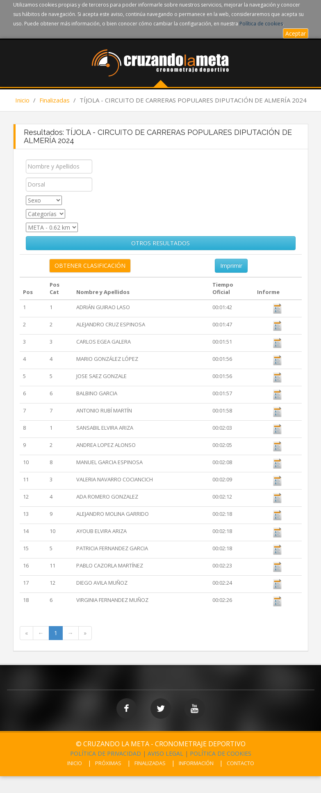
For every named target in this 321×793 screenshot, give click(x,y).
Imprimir (231, 265)
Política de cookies (261, 23)
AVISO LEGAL (165, 753)
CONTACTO (240, 763)
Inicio (22, 100)
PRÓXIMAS (108, 763)
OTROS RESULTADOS (160, 243)
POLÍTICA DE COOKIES (220, 753)
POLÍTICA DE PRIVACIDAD (105, 753)
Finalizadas (54, 100)
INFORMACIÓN (196, 763)
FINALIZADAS (150, 763)
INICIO (74, 763)
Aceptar (295, 33)
